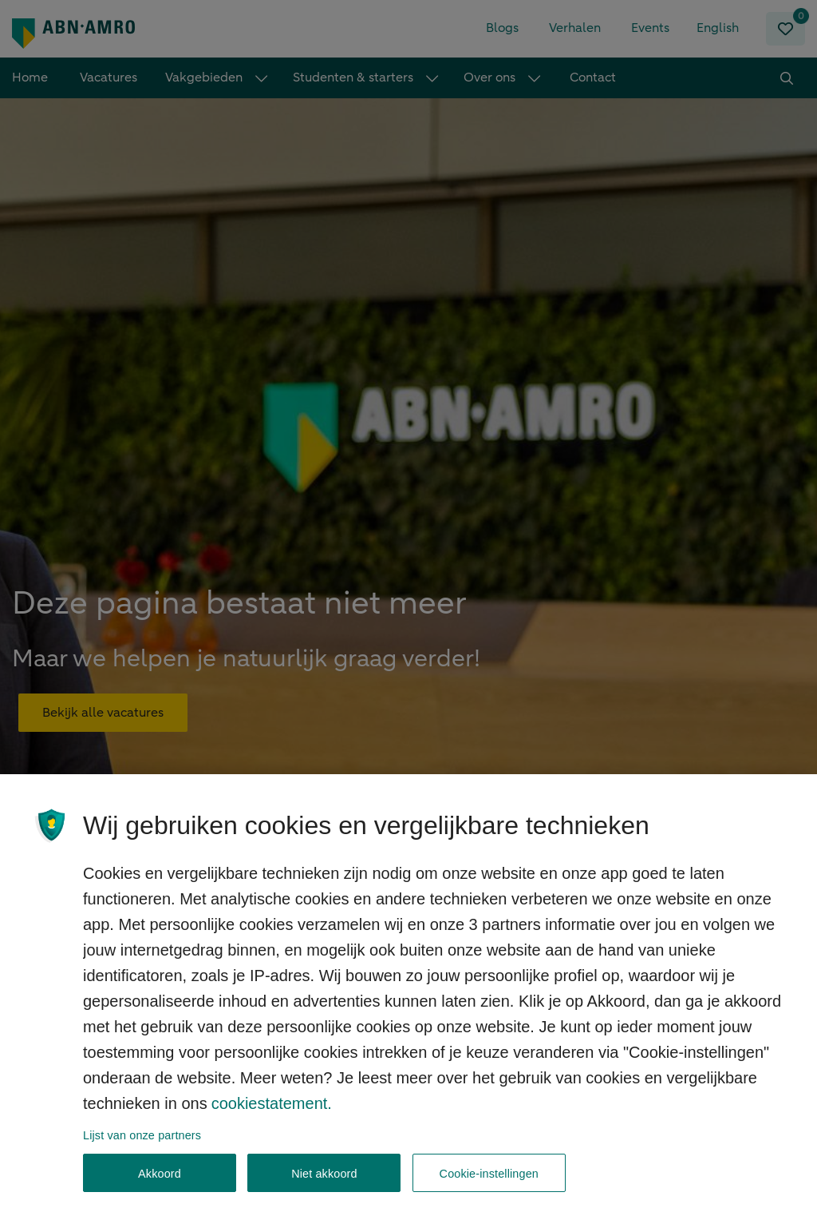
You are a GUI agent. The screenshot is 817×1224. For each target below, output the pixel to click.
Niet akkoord (324, 1188)
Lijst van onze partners (142, 1149)
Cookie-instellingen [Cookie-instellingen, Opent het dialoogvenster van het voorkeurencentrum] (489, 1188)
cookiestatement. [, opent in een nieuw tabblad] (271, 1118)
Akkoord (159, 1188)
